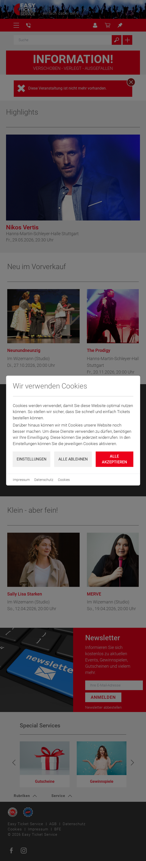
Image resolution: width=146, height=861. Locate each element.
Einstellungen (31, 459)
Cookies (64, 480)
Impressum (21, 480)
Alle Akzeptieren (114, 459)
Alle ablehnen (73, 459)
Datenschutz (43, 480)
